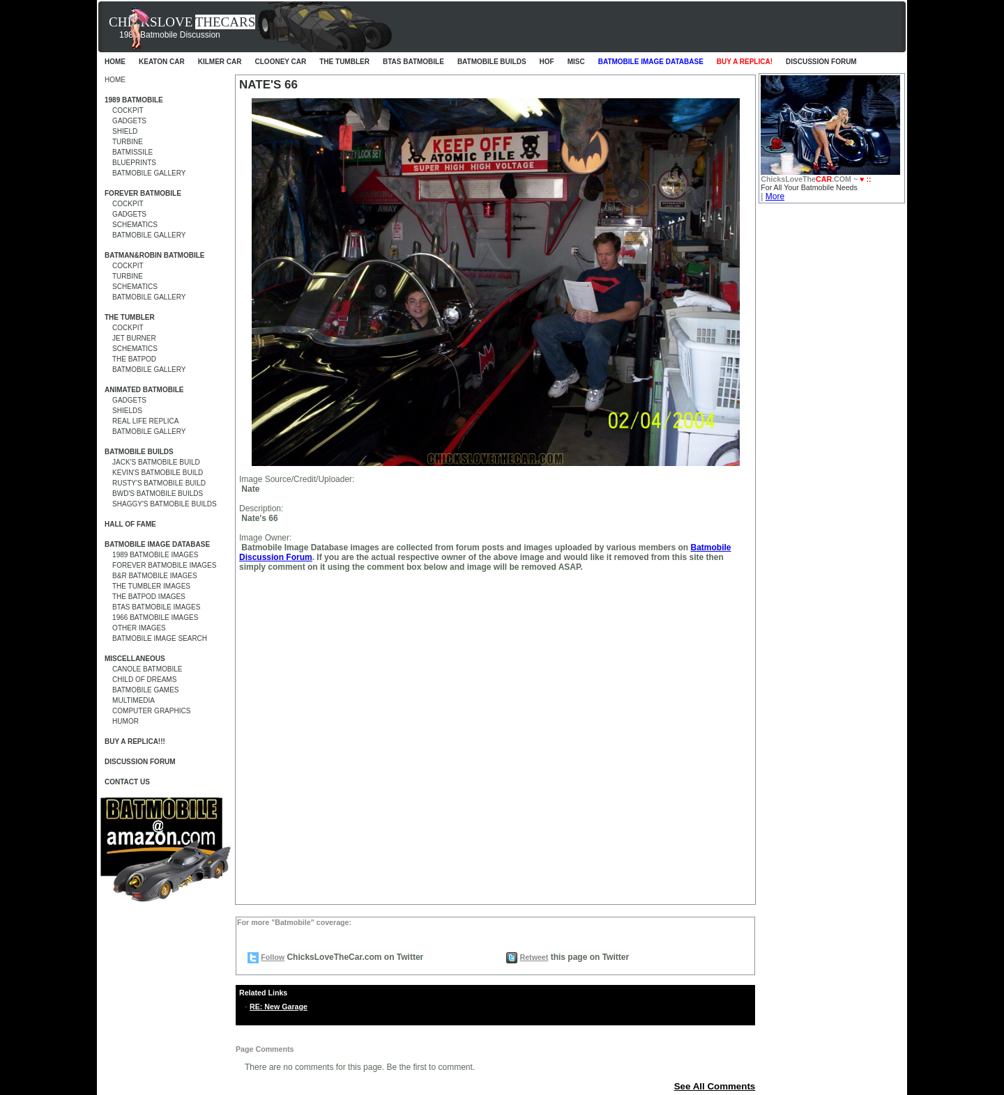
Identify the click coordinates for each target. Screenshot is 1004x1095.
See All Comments (715, 1086)
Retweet (533, 957)
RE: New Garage (278, 1006)
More (775, 196)
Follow (272, 957)
